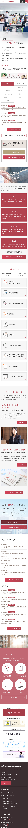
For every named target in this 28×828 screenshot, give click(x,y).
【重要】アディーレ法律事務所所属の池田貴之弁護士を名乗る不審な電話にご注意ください (14, 69)
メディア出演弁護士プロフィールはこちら (14, 135)
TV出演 (7, 87)
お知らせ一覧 (14, 628)
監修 (20, 94)
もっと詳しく (22, 422)
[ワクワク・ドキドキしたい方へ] (14, 733)
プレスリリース (20, 83)
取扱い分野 (6, 789)
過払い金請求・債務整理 (8, 817)
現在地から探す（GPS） (13, 522)
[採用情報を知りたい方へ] (14, 755)
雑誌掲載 (8, 90)
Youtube (7, 100)
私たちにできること (9, 795)
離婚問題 (5, 825)
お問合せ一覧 (6, 783)
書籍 (20, 97)
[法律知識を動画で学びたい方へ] (14, 723)
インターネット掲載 (7, 94)
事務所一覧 (5, 798)
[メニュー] (26, 1)
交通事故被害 (6, 820)
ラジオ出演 (20, 87)
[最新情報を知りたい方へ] (14, 744)
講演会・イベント (7, 97)
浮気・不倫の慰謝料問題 (8, 822)
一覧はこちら (14, 129)
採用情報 (5, 808)
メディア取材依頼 (22, 2)
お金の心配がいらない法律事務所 (14, 257)
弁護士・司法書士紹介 (7, 801)
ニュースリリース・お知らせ (9, 806)
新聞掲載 (20, 90)
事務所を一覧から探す (14, 527)
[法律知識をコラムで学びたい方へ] (14, 712)
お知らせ (8, 83)
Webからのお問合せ (14, 157)
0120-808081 (6, 777)
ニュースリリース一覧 (14, 580)
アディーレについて (14, 492)
